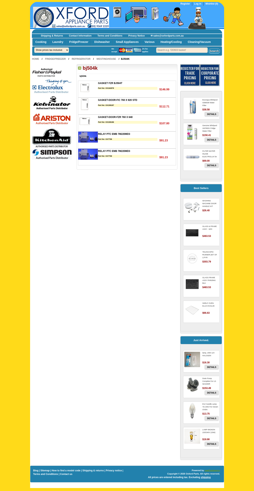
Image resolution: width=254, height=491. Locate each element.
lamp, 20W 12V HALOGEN (208, 354)
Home (35, 59)
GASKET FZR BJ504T (110, 83)
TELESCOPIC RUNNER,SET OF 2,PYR (209, 255)
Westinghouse (106, 59)
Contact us (66, 474)
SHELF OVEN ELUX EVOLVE (208, 304)
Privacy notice (114, 470)
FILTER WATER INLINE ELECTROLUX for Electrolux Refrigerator (209, 156)
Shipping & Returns (52, 35)
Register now (214, 31)
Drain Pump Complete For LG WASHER (209, 381)
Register (185, 4)
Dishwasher (102, 41)
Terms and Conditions (109, 35)
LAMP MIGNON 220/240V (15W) (208, 431)
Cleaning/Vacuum (199, 41)
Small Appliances (127, 41)
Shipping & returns (93, 470)
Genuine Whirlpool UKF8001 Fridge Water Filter (209, 128)
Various (150, 41)
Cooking (41, 41)
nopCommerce (212, 470)
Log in (197, 4)
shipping (206, 477)
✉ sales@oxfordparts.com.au (167, 35)
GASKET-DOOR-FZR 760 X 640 (115, 117)
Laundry (57, 41)
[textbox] (182, 50)
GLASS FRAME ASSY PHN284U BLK (209, 280)
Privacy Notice (136, 35)
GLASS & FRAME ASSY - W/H (209, 227)
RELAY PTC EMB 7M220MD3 (114, 134)
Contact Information (80, 35)
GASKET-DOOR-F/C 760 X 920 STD (117, 100)
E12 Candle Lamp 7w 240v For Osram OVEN (210, 407)
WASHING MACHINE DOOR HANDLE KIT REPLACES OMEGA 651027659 (210, 206)
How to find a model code (66, 470)
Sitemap (45, 470)
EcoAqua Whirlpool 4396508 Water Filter (210, 102)
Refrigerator (81, 59)
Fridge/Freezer (78, 41)
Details (211, 114)
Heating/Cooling (171, 41)
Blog (36, 470)
